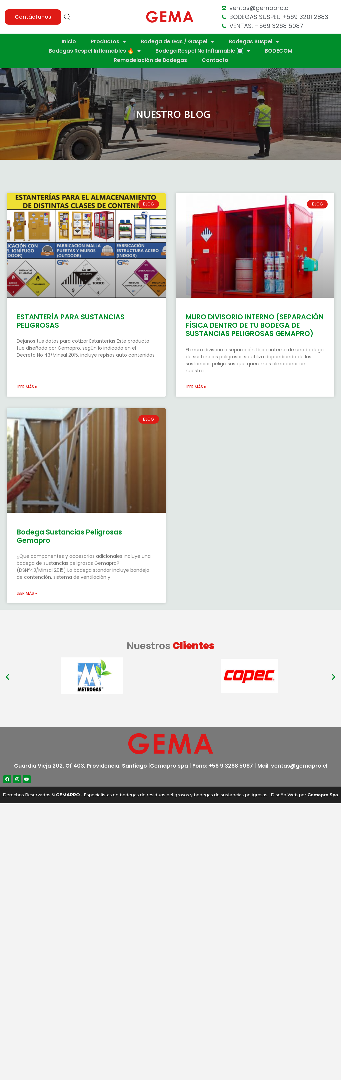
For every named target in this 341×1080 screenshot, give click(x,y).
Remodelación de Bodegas (150, 60)
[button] (33, 17)
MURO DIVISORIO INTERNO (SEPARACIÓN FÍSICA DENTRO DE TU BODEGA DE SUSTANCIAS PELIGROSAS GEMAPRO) (255, 325)
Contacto (215, 60)
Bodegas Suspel (254, 41)
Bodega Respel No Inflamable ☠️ (202, 51)
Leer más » (27, 387)
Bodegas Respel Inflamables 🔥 (95, 51)
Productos (108, 41)
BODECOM (278, 51)
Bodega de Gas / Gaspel (177, 41)
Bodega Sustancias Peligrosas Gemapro (69, 536)
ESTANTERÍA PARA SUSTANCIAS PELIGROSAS (71, 321)
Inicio (69, 41)
